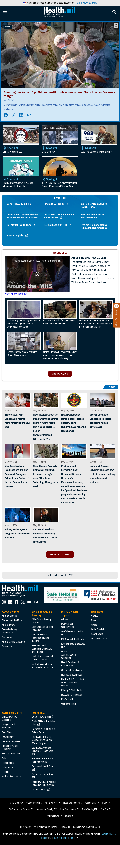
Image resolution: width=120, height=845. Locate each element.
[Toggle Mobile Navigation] (5, 12)
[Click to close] (116, 306)
